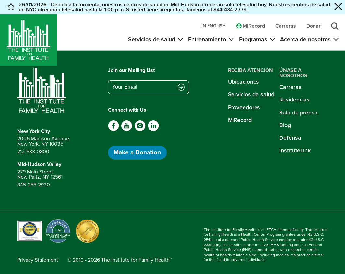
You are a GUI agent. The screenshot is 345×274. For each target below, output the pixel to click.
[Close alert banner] (338, 7)
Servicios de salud (251, 94)
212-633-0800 (33, 151)
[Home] (28, 40)
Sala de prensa (298, 112)
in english (213, 26)
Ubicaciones (243, 81)
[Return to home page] (43, 90)
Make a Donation (137, 152)
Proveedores (244, 107)
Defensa (290, 138)
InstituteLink (295, 150)
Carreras (290, 87)
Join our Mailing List (131, 70)
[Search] (335, 26)
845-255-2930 (33, 184)
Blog (285, 125)
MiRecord (240, 120)
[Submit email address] (181, 87)
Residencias (294, 99)
